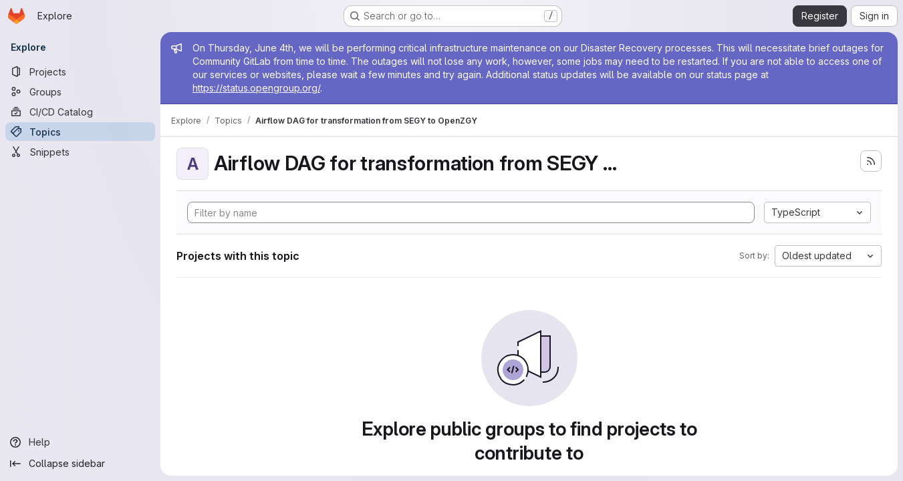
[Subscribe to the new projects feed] (871, 161)
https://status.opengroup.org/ (256, 88)
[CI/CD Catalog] (80, 111)
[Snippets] (80, 151)
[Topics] (80, 131)
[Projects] (80, 71)
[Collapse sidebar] (80, 463)
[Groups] (80, 91)
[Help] (80, 442)
